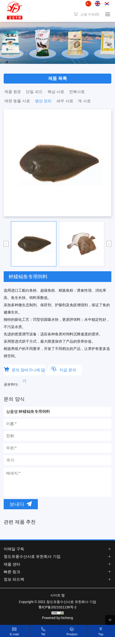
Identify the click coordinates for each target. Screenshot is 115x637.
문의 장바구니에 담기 (28, 371)
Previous (6, 244)
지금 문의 (67, 370)
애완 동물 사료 (17, 101)
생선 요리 (43, 101)
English (97, 3)
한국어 (107, 3)
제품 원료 (12, 92)
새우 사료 (64, 101)
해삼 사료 (56, 92)
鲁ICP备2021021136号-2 (58, 607)
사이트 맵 (57, 595)
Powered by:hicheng (57, 618)
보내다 (17, 504)
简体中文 (88, 4)
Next (108, 244)
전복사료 (77, 92)
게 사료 (84, 101)
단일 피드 (34, 92)
